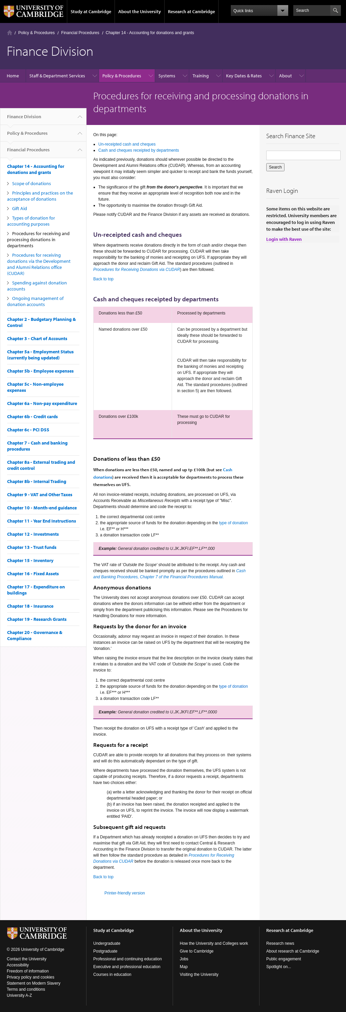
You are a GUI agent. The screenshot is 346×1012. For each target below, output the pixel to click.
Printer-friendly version (124, 893)
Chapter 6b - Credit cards (32, 416)
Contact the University (26, 959)
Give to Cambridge (197, 951)
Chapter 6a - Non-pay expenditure (42, 403)
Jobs (184, 959)
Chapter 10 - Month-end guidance (42, 508)
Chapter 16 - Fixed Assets (33, 574)
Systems (166, 76)
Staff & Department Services (57, 76)
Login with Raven (284, 239)
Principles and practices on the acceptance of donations (40, 196)
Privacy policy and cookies (30, 977)
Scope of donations (31, 183)
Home (10, 32)
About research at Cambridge (292, 951)
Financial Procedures (80, 32)
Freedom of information (28, 971)
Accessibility (18, 965)
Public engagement (283, 959)
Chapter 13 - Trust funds (31, 547)
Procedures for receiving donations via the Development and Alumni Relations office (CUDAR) (39, 264)
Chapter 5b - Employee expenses (40, 371)
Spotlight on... (278, 966)
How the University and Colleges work (214, 943)
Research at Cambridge (191, 11)
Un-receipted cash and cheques (126, 144)
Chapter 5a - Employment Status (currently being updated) (40, 355)
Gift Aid (19, 208)
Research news (280, 943)
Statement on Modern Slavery (33, 983)
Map (184, 966)
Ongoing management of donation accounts (35, 301)
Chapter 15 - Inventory (30, 560)
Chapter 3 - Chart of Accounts (37, 338)
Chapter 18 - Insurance (30, 606)
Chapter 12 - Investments (33, 534)
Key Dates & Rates (244, 76)
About (285, 76)
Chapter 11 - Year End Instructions (41, 521)
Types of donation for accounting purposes (31, 221)
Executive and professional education (126, 966)
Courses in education (112, 974)
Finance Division (24, 119)
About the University (139, 11)
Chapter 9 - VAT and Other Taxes (39, 494)
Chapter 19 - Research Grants (37, 619)
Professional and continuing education (127, 959)
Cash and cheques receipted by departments (138, 150)
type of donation (233, 523)
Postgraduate (105, 951)
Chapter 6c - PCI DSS (28, 430)
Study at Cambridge (91, 11)
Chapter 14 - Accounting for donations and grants (150, 32)
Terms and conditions (26, 989)
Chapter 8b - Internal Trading (36, 481)
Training (201, 76)
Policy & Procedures (36, 32)
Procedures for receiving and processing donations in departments (38, 239)
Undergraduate (106, 943)
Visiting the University (199, 974)
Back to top (103, 279)
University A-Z (19, 995)
